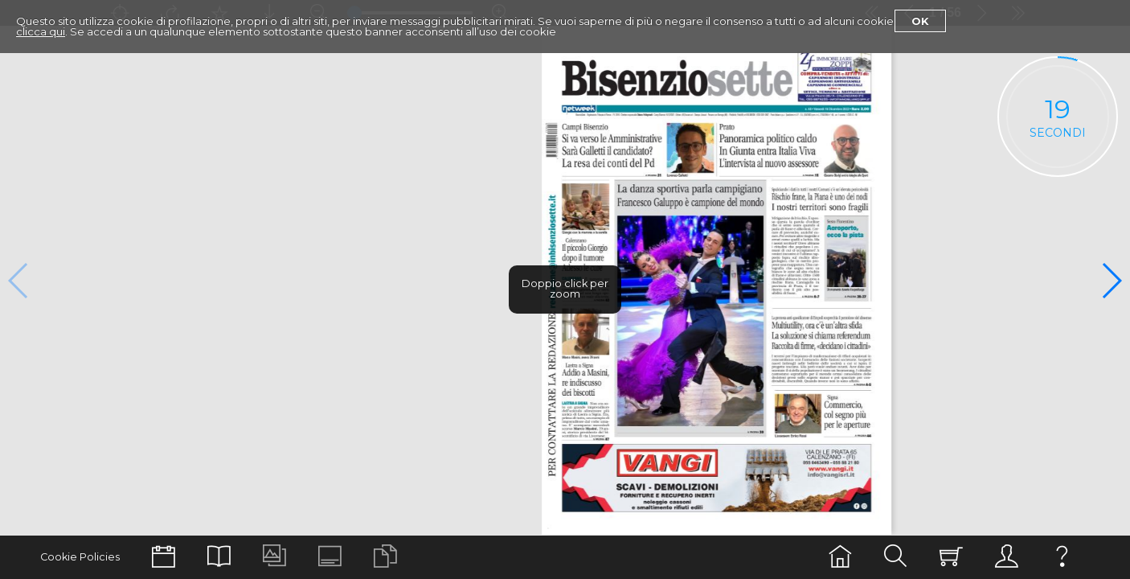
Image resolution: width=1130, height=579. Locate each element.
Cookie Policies (80, 557)
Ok (920, 20)
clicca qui (40, 31)
